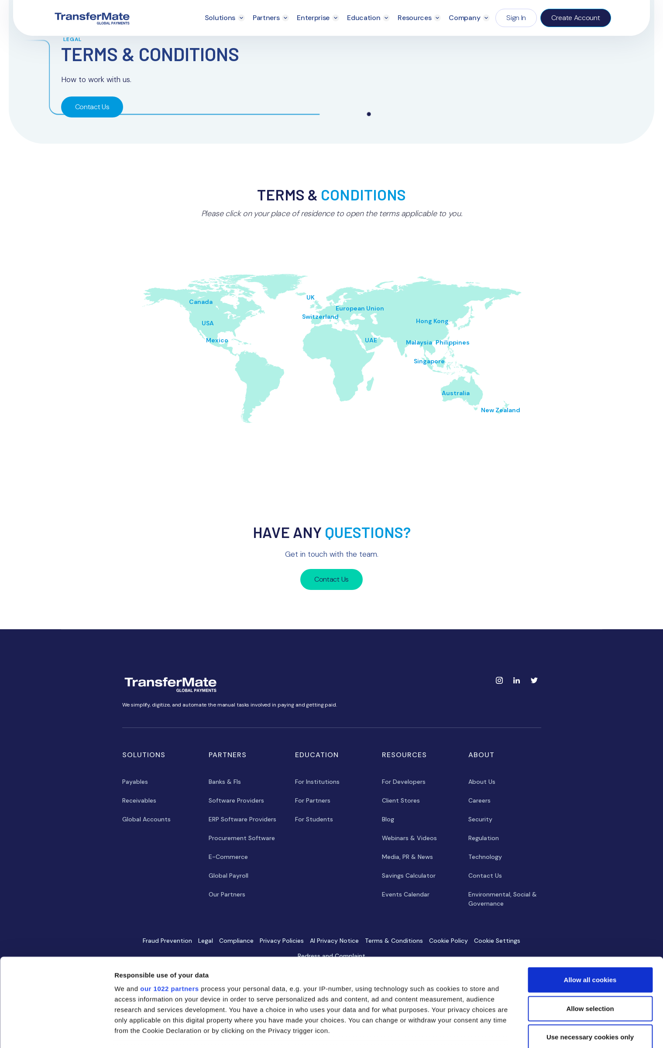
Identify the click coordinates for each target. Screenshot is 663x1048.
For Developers (404, 782)
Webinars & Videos (409, 838)
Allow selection (590, 950)
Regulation (483, 838)
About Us (481, 782)
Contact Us (92, 106)
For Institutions (317, 782)
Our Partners (227, 894)
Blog (388, 819)
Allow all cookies (590, 921)
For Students (314, 819)
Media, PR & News (407, 857)
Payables (135, 782)
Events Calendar (405, 894)
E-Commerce (228, 857)
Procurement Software (242, 838)
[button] (225, 18)
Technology (485, 857)
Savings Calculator (409, 875)
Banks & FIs (225, 782)
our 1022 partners (169, 930)
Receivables (139, 800)
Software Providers (236, 800)
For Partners (312, 800)
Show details (458, 1030)
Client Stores (401, 800)
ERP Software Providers (242, 819)
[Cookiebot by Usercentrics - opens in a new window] (56, 1031)
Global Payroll (228, 875)
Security (480, 819)
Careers (479, 800)
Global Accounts (146, 819)
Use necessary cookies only (590, 978)
